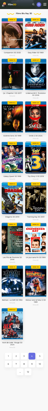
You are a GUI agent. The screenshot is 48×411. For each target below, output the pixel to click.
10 (40, 364)
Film (12, 4)
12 (28, 372)
